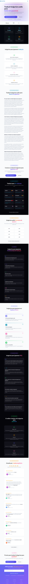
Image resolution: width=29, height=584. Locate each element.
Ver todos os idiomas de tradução (14, 212)
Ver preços (20, 175)
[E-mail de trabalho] (14, 571)
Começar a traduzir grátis (11, 175)
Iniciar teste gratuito (14, 573)
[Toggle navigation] (28, 1)
